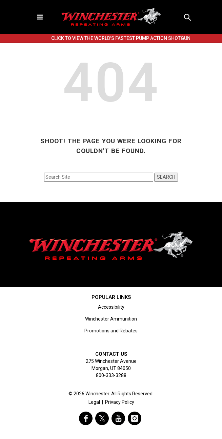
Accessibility (111, 307)
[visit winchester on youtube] (118, 418)
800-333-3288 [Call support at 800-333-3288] (111, 375)
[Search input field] (98, 177)
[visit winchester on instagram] (134, 418)
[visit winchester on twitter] (102, 418)
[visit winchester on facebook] (86, 418)
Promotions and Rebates (111, 330)
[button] (187, 17)
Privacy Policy (119, 402)
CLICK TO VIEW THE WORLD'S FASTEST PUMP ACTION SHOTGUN (120, 38)
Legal (94, 402)
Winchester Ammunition (111, 319)
